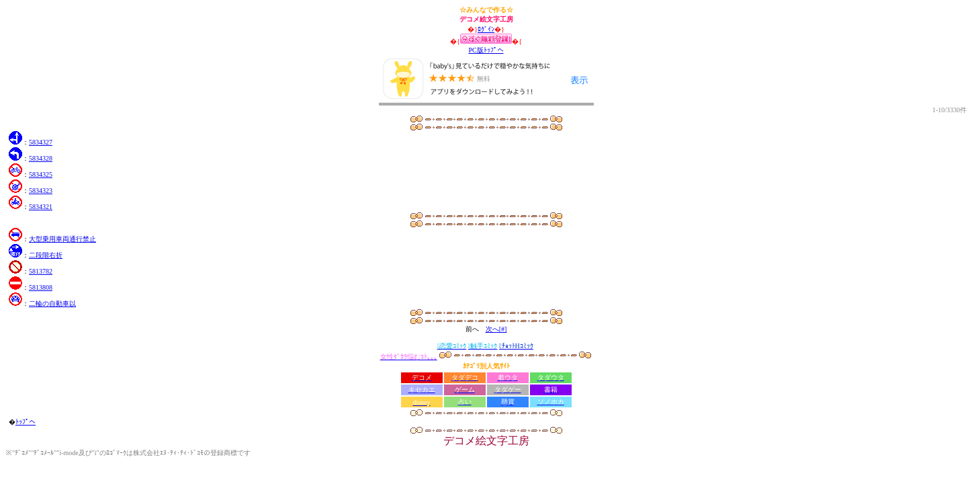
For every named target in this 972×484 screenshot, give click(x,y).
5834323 (40, 190)
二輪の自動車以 (52, 303)
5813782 (40, 271)
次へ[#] (496, 329)
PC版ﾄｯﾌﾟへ (485, 50)
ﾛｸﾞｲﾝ (486, 29)
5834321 (40, 206)
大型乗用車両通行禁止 (62, 239)
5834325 (40, 174)
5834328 (40, 158)
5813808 (40, 287)
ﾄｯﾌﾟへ (25, 422)
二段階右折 (45, 255)
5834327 (40, 142)
